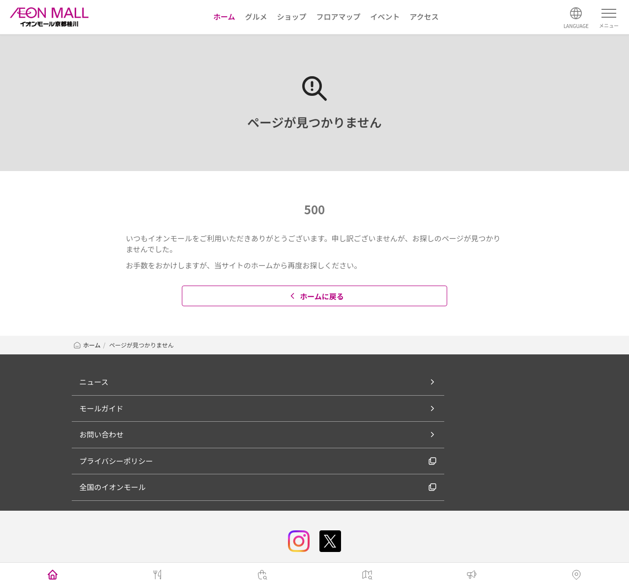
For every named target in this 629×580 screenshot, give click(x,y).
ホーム (87, 345)
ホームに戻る (315, 296)
